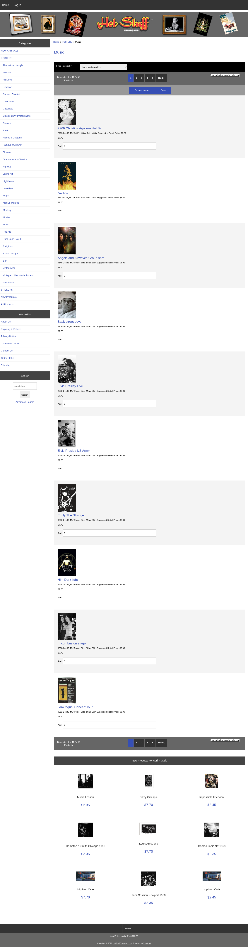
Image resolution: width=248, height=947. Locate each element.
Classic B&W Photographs (15, 115)
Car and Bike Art (10, 94)
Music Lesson (85, 797)
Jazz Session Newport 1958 (149, 895)
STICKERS (7, 289)
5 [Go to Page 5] (152, 78)
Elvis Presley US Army (74, 450)
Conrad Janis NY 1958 (211, 846)
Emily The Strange (71, 515)
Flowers (6, 152)
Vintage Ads (8, 268)
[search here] (25, 386)
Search (25, 375)
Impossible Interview (211, 797)
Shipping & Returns (11, 329)
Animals (6, 72)
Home (5, 5)
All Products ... (8, 304)
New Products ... (9, 297)
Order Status (7, 358)
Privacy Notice (8, 336)
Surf (4, 260)
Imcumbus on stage (72, 643)
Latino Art (7, 173)
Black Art (6, 87)
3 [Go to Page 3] (141, 78)
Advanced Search (25, 402)
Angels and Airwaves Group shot (81, 258)
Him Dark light (68, 579)
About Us (6, 321)
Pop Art (6, 231)
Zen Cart (147, 943)
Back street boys (69, 321)
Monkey (6, 210)
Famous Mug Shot (11, 144)
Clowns (6, 123)
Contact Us (7, 350)
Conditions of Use (10, 343)
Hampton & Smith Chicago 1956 (85, 846)
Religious (7, 246)
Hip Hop (6, 166)
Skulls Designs (9, 253)
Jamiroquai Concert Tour (75, 707)
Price (163, 90)
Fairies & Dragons (11, 137)
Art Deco (6, 79)
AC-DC (63, 193)
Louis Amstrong (148, 843)
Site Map (5, 365)
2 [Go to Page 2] (136, 78)
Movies (5, 217)
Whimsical (7, 282)
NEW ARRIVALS (9, 50)
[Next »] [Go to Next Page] (161, 78)
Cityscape (7, 108)
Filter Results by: (64, 66)
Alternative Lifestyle (12, 65)
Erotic (5, 130)
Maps (5, 195)
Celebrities (7, 101)
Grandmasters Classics (14, 159)
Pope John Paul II (11, 239)
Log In (17, 5)
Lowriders (7, 188)
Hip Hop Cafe (85, 889)
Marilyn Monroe (10, 202)
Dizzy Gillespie (149, 797)
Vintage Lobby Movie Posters (17, 275)
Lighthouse (7, 181)
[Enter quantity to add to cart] (109, 146)
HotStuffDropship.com (122, 943)
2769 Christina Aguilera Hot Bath (81, 128)
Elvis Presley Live (70, 386)
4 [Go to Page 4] (147, 78)
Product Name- (142, 90)
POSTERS (67, 42)
